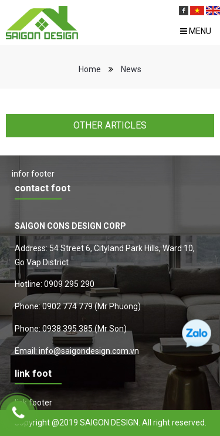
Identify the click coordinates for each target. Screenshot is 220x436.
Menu (195, 31)
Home (90, 69)
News (131, 69)
